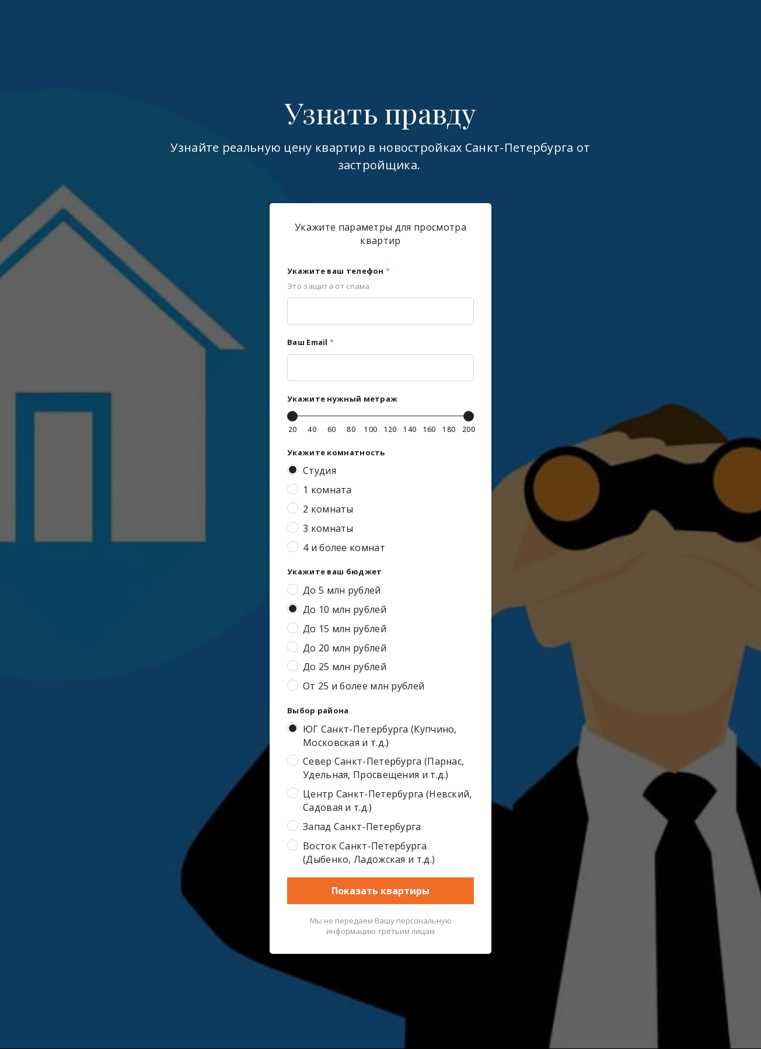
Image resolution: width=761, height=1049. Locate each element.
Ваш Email (310, 342)
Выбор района (318, 710)
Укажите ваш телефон (338, 271)
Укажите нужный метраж (342, 398)
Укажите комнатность (336, 452)
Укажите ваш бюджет (334, 571)
